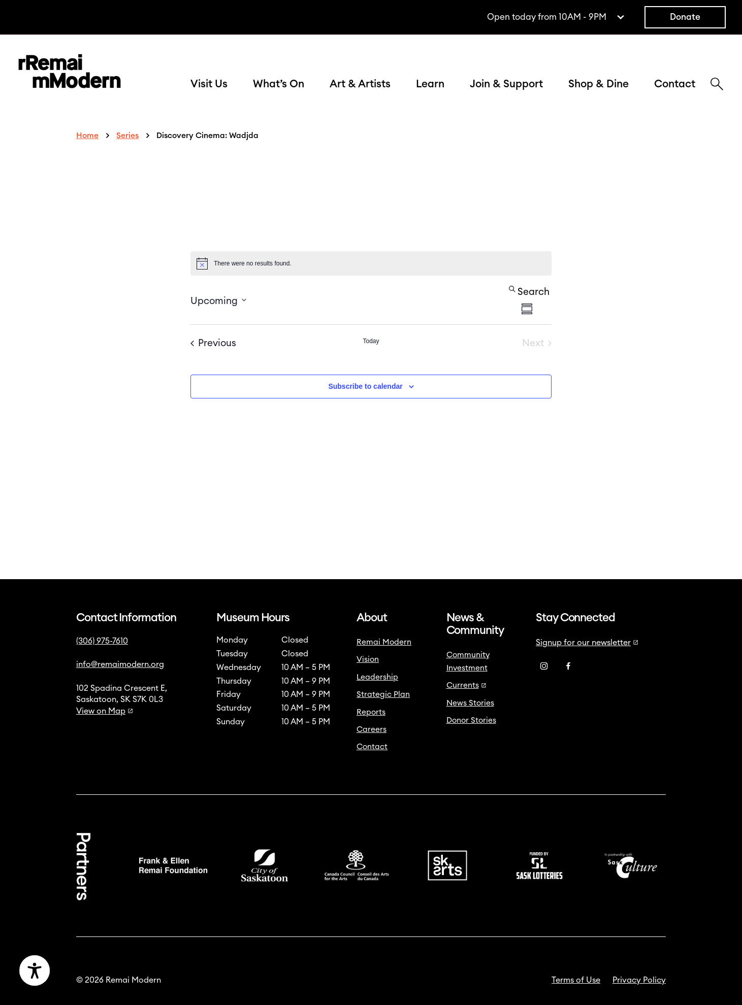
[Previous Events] (213, 343)
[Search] (717, 85)
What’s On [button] (278, 84)
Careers (371, 729)
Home (87, 136)
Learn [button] (430, 84)
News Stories (470, 703)
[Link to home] (69, 73)
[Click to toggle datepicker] (218, 300)
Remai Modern (384, 642)
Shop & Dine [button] (598, 84)
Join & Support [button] (506, 84)
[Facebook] (568, 666)
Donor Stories (471, 720)
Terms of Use (576, 980)
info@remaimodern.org (120, 664)
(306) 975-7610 (102, 641)
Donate (685, 17)
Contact (674, 84)
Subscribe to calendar (365, 386)
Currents (466, 685)
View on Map (104, 711)
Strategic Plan (383, 694)
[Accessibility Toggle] (83, 970)
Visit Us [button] (209, 84)
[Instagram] (544, 666)
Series (127, 136)
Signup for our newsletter (587, 643)
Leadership (377, 677)
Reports (371, 712)
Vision (368, 659)
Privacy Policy (639, 980)
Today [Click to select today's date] (371, 341)
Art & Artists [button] (360, 84)
